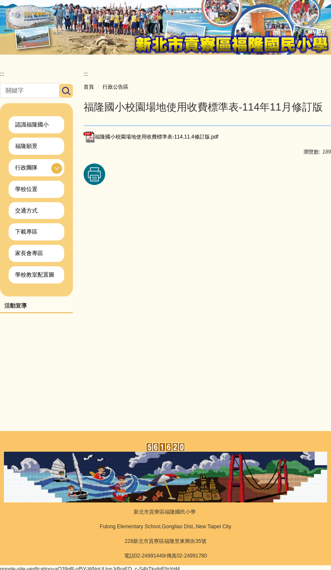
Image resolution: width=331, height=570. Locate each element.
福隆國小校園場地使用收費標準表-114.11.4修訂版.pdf (151, 140)
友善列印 (94, 177)
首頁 (89, 90)
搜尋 (66, 94)
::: (2, 77)
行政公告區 (115, 90)
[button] (36, 169)
